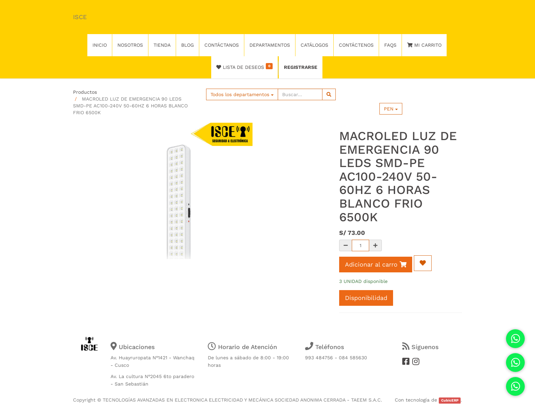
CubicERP (450, 400)
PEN (391, 108)
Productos (85, 92)
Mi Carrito (424, 45)
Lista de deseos (244, 66)
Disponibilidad (366, 297)
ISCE (80, 16)
